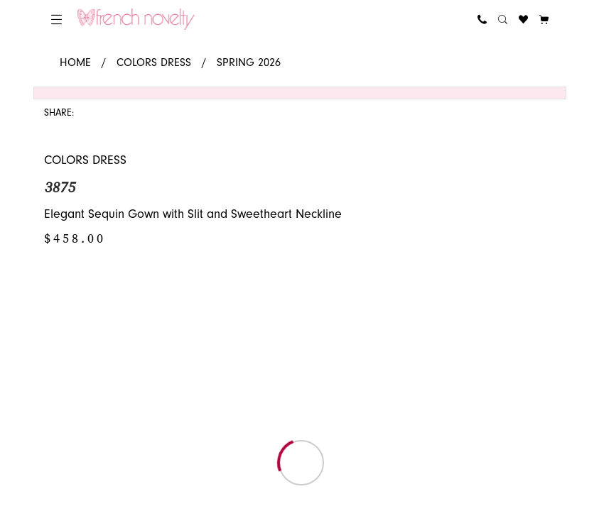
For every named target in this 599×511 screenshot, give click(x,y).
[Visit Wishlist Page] (523, 19)
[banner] (136, 19)
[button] (56, 19)
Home (75, 62)
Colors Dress (154, 62)
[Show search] (502, 19)
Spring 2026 (249, 62)
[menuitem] (56, 19)
